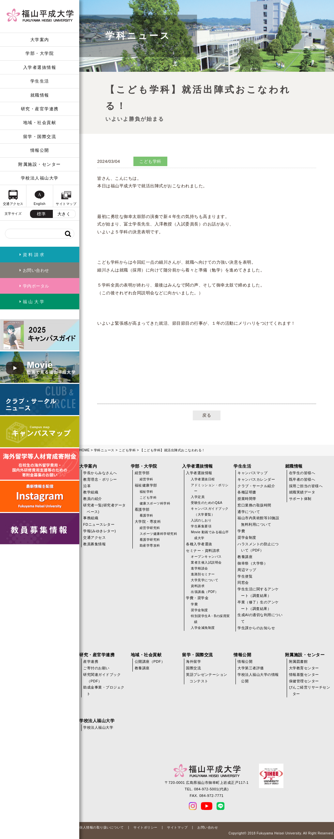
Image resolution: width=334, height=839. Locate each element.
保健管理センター (304, 681)
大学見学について (204, 580)
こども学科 (127, 450)
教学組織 (90, 492)
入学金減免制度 (203, 627)
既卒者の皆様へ (302, 479)
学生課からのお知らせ (256, 628)
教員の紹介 (92, 499)
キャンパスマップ (252, 473)
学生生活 (39, 81)
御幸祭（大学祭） (252, 563)
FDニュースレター (98, 524)
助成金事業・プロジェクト (104, 690)
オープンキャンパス (206, 556)
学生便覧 (244, 576)
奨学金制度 (199, 610)
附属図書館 (298, 661)
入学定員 (198, 497)
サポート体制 (300, 499)
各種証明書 (246, 492)
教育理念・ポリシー (100, 479)
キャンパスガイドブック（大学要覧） (210, 511)
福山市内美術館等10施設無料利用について (258, 521)
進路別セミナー (203, 574)
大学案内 (39, 39)
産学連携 (90, 661)
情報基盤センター (304, 674)
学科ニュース (104, 450)
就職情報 (39, 95)
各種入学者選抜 (199, 544)
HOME (84, 450)
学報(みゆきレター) (99, 531)
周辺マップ (246, 570)
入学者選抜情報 (39, 67)
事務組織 (90, 518)
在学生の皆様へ (302, 473)
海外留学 (193, 661)
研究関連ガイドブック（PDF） (102, 678)
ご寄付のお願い (96, 668)
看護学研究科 (150, 539)
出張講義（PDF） (205, 592)
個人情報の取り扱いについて (101, 827)
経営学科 (146, 479)
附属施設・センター (39, 164)
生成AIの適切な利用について (259, 618)
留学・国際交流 (39, 136)
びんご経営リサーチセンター (309, 690)
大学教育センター (304, 668)
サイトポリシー (145, 827)
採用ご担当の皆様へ (306, 486)
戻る (206, 415)
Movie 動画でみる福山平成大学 (210, 535)
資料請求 (198, 586)
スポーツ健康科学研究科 (158, 534)
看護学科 (146, 515)
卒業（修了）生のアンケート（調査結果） (258, 605)
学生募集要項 (201, 526)
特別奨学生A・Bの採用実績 (210, 619)
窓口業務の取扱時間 (254, 505)
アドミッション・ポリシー (210, 488)
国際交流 (193, 668)
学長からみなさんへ (100, 473)
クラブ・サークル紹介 (256, 486)
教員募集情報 (94, 544)
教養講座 (244, 557)
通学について (248, 512)
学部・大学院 (39, 53)
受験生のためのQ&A (206, 503)
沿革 (87, 486)
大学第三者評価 (250, 668)
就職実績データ (302, 492)
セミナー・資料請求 (203, 550)
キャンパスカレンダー (256, 479)
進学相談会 (199, 568)
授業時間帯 (246, 499)
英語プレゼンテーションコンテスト (206, 678)
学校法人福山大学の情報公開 (258, 678)
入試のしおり (201, 520)
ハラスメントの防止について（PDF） (258, 547)
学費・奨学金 (197, 598)
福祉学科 (146, 491)
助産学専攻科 (150, 545)
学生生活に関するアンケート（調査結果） (258, 592)
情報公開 (39, 150)
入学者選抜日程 (203, 479)
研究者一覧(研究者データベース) (104, 508)
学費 (194, 604)
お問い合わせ (207, 827)
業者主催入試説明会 (206, 562)
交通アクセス (94, 537)
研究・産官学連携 (40, 108)
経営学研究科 (150, 528)
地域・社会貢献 (39, 122)
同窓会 (243, 582)
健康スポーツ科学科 (155, 503)
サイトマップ (177, 827)
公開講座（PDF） (150, 661)
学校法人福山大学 (40, 178)
